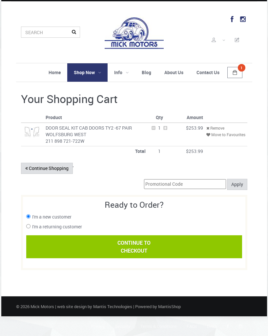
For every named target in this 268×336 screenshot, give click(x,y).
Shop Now (87, 72)
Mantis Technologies (112, 306)
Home (55, 72)
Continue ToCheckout (134, 246)
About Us (173, 72)
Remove (215, 128)
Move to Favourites (225, 134)
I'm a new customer (52, 217)
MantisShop (169, 306)
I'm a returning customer (57, 226)
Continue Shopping (47, 168)
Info (121, 72)
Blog (146, 72)
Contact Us (207, 72)
